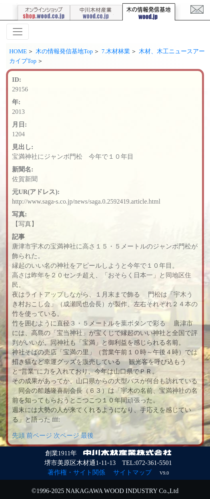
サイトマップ (132, 472)
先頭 (18, 435)
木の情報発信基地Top (64, 51)
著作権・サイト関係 (76, 472)
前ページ (39, 435)
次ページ (66, 435)
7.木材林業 (116, 51)
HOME (18, 51)
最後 (87, 435)
